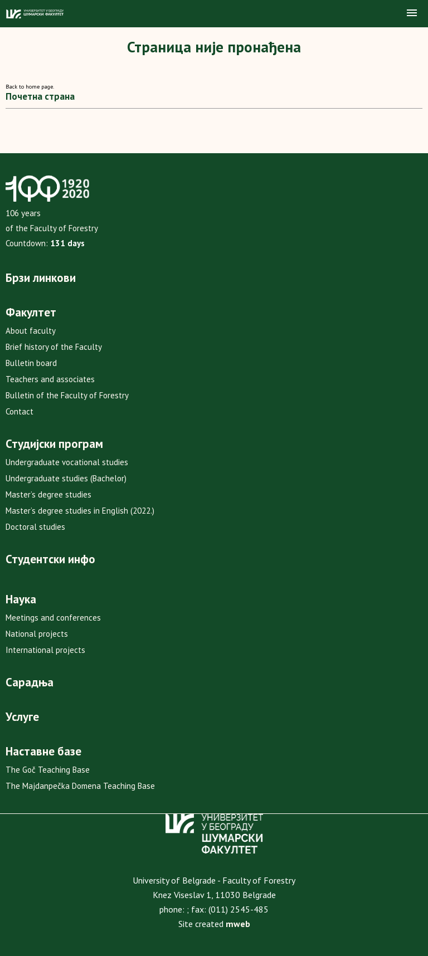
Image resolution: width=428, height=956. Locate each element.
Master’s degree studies (48, 494)
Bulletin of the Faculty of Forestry (67, 395)
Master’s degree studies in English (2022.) (80, 510)
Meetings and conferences (53, 617)
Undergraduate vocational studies (67, 462)
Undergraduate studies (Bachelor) (66, 478)
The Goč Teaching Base (48, 769)
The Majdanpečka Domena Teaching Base (80, 786)
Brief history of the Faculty (54, 347)
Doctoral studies (35, 526)
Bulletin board (31, 363)
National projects (37, 633)
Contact (19, 411)
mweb (238, 923)
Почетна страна (40, 96)
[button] (411, 13)
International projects (45, 650)
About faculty (31, 330)
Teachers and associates (50, 379)
